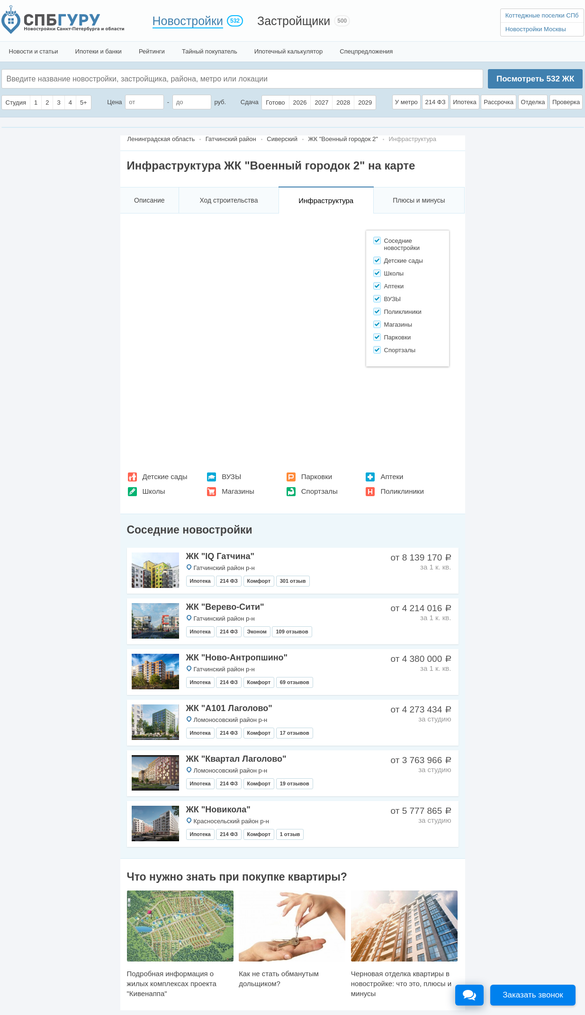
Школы (154, 491)
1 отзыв (290, 834)
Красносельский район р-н (231, 821)
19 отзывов (294, 783)
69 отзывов (294, 682)
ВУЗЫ (231, 476)
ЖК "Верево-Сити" (225, 607)
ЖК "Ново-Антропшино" (237, 657)
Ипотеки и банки (98, 51)
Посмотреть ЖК (535, 78)
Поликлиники (401, 491)
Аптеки (391, 476)
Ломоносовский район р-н (231, 719)
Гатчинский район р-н (224, 567)
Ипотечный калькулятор (288, 51)
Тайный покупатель (209, 51)
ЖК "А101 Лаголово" (229, 708)
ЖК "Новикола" (218, 809)
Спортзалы (319, 491)
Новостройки (188, 20)
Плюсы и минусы (419, 200)
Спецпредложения (366, 51)
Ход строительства (228, 200)
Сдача (250, 102)
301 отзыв (293, 581)
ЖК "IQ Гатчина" (220, 556)
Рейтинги (152, 51)
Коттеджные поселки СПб (542, 15)
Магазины (238, 491)
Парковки (316, 476)
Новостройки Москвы (535, 29)
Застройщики (293, 20)
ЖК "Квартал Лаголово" (236, 759)
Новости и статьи (33, 51)
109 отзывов (292, 631)
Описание (149, 200)
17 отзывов (294, 733)
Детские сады (165, 476)
